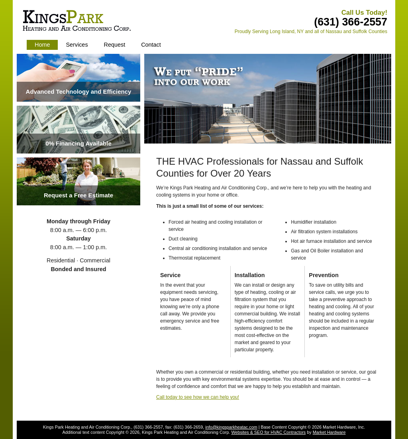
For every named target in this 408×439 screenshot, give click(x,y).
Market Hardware (329, 432)
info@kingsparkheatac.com (231, 427)
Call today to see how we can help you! (197, 397)
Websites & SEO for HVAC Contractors (268, 432)
